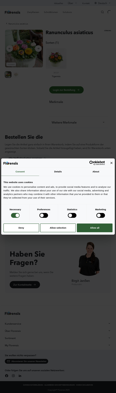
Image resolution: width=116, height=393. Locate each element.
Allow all (94, 227)
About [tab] (96, 171)
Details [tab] (58, 171)
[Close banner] (111, 163)
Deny (21, 227)
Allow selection (58, 227)
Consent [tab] (20, 171)
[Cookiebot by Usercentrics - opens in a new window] (91, 163)
